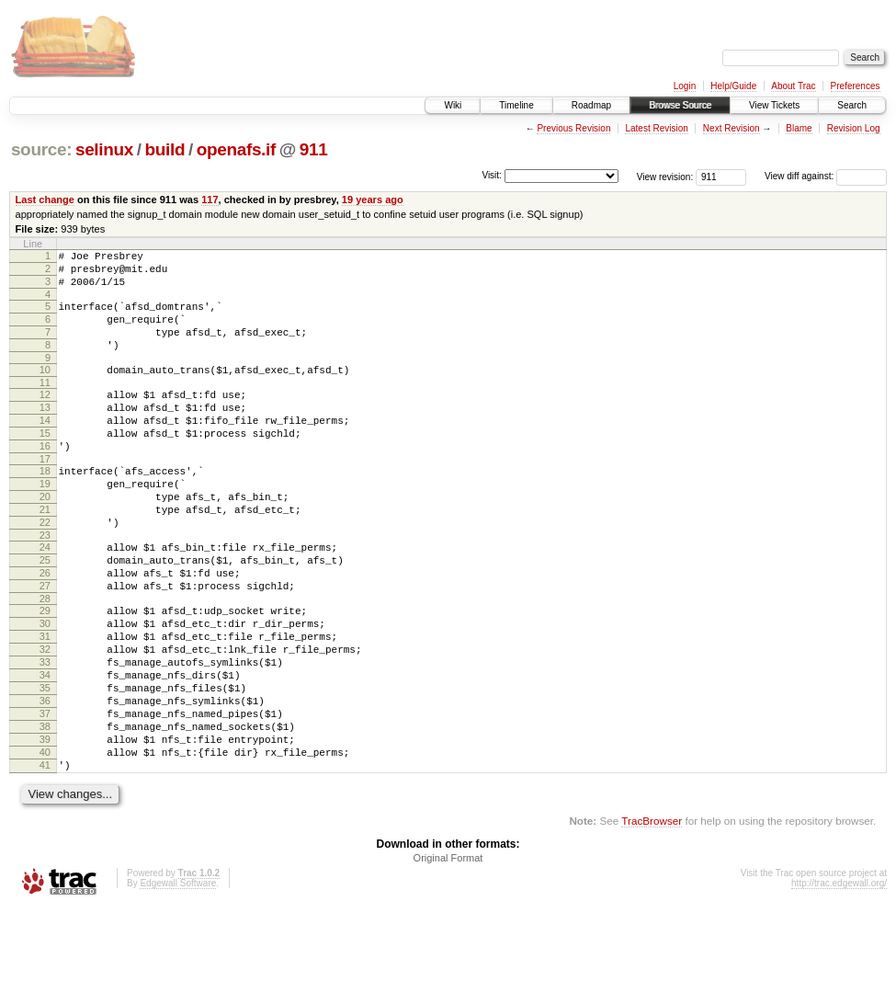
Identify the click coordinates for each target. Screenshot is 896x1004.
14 (45, 447)
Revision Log (853, 128)
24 (45, 596)
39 (45, 827)
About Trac (793, 86)
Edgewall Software (178, 980)
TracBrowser (651, 917)
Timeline (516, 105)
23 (45, 584)
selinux (104, 149)
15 (45, 463)
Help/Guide (733, 86)
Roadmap (591, 105)
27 (45, 643)
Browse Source (680, 105)
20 (45, 537)
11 (45, 404)
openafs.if (236, 149)
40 (45, 843)
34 (45, 749)
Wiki (452, 105)
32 (45, 718)
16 (45, 479)
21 (45, 553)
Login (685, 86)
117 (209, 199)
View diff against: (826, 176)
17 (45, 494)
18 (45, 506)
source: (41, 149)
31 (45, 702)
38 (45, 811)
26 (45, 627)
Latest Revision (656, 128)
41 (45, 858)
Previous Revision (573, 128)
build (165, 149)
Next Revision (731, 128)
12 (45, 416)
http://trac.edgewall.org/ (839, 980)
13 (45, 432)
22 (45, 569)
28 (45, 659)
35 (45, 764)
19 (45, 522)
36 (45, 780)
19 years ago (372, 199)
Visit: (492, 175)
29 (45, 671)
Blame (798, 128)
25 (45, 612)
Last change (45, 199)
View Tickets (774, 105)
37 (45, 796)
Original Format (448, 954)
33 (45, 733)
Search (852, 105)
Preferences (855, 86)
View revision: (665, 176)
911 (314, 149)
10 (45, 388)
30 (45, 686)
